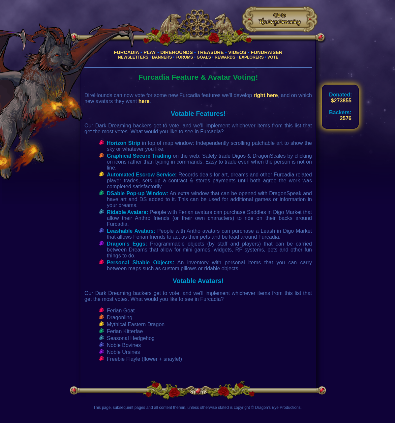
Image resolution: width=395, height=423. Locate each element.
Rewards (225, 57)
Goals (204, 57)
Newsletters (133, 57)
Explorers (251, 57)
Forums (184, 57)
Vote (272, 57)
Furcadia (126, 52)
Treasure (210, 52)
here (144, 101)
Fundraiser (267, 52)
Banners (162, 57)
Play (149, 52)
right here (266, 95)
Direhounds (176, 52)
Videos (237, 52)
